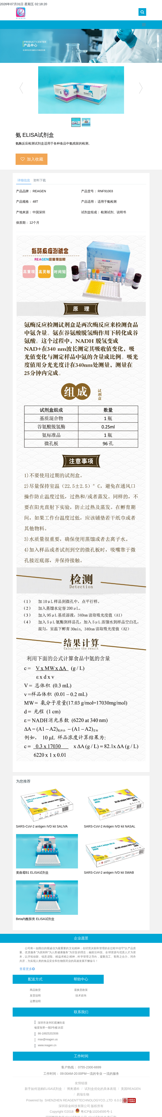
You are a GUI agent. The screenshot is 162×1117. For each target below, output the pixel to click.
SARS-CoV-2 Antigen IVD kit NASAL (109, 826)
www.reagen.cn (47, 1045)
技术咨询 (80, 995)
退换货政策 (81, 989)
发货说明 (35, 995)
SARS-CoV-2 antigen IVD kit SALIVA (42, 826)
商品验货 (35, 989)
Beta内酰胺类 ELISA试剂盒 (35, 919)
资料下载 (39, 180)
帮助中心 (81, 979)
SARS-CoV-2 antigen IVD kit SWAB (109, 872)
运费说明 (35, 1001)
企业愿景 (81, 938)
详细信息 (23, 180)
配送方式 (35, 979)
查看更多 (27, 969)
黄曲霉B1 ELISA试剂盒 (32, 872)
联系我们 (81, 1012)
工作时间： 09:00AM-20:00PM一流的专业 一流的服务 (81, 1073)
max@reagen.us (46, 1039)
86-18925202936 (48, 1033)
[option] (81, 90)
